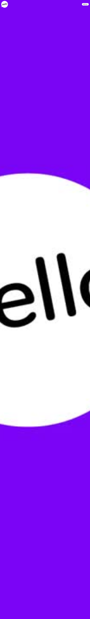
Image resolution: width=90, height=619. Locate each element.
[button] (85, 4)
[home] (4, 4)
